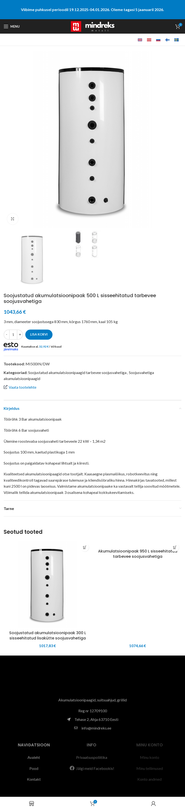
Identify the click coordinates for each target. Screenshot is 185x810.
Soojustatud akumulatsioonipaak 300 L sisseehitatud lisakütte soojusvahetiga (47, 635)
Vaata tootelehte (20, 387)
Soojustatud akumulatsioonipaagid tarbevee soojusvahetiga (77, 372)
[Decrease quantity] (7, 335)
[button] (84, 547)
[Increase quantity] (20, 335)
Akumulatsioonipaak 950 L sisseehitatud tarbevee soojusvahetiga (137, 553)
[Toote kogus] (13, 335)
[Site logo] (92, 26)
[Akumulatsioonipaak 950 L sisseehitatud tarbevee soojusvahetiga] (137, 543)
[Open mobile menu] (11, 26)
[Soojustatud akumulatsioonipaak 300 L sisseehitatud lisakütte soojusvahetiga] (47, 584)
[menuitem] (140, 40)
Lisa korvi (39, 334)
